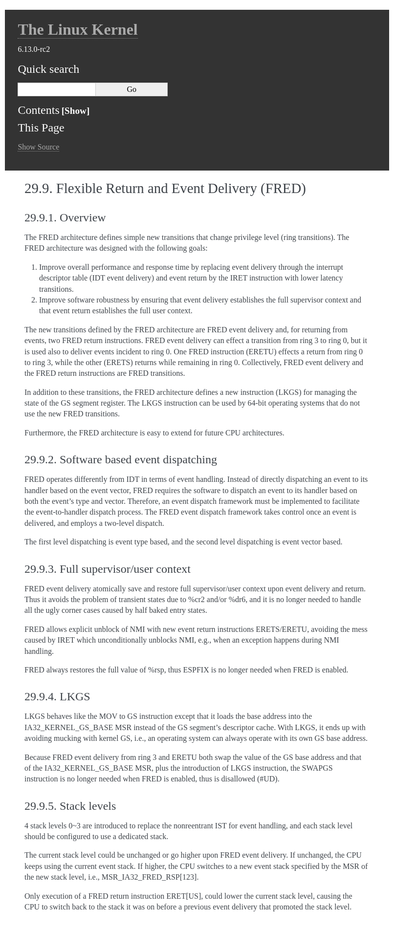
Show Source (38, 147)
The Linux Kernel (77, 29)
